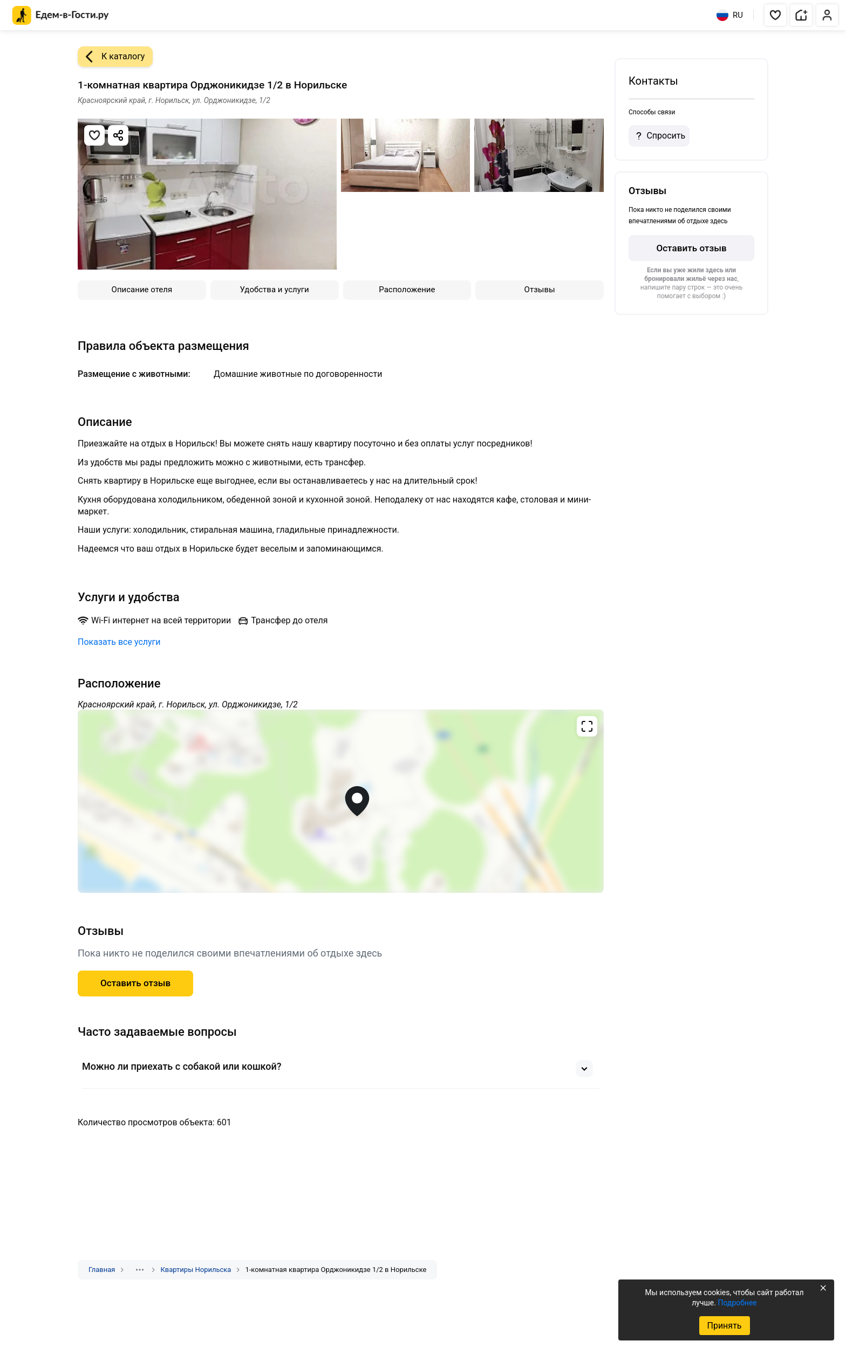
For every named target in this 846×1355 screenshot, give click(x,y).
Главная (101, 1269)
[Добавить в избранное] (94, 135)
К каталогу (111, 56)
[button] (775, 15)
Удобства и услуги (274, 289)
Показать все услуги (119, 642)
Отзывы (539, 289)
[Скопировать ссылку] (118, 135)
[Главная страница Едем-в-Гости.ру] (60, 15)
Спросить (658, 135)
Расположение (407, 289)
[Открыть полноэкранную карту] (341, 801)
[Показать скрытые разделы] (139, 1269)
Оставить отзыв (691, 248)
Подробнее (737, 1302)
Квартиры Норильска (195, 1269)
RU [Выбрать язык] (730, 15)
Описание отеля (142, 289)
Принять (724, 1325)
